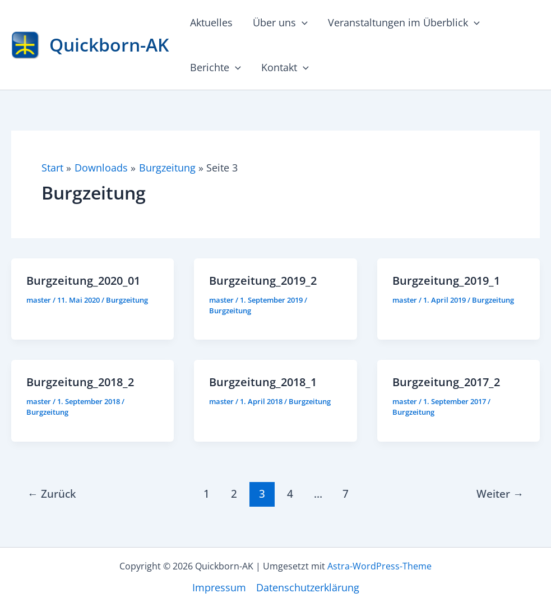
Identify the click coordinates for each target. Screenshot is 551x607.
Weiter (500, 493)
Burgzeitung (127, 300)
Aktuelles (211, 22)
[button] (302, 22)
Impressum (219, 587)
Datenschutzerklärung (307, 587)
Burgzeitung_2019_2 (263, 280)
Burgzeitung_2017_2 (446, 382)
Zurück (51, 493)
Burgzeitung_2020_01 (83, 280)
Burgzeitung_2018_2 (80, 382)
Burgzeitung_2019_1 (446, 280)
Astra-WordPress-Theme (379, 566)
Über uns (280, 22)
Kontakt (285, 67)
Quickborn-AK (109, 45)
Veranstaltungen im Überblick (404, 22)
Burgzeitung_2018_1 (263, 382)
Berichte (215, 67)
